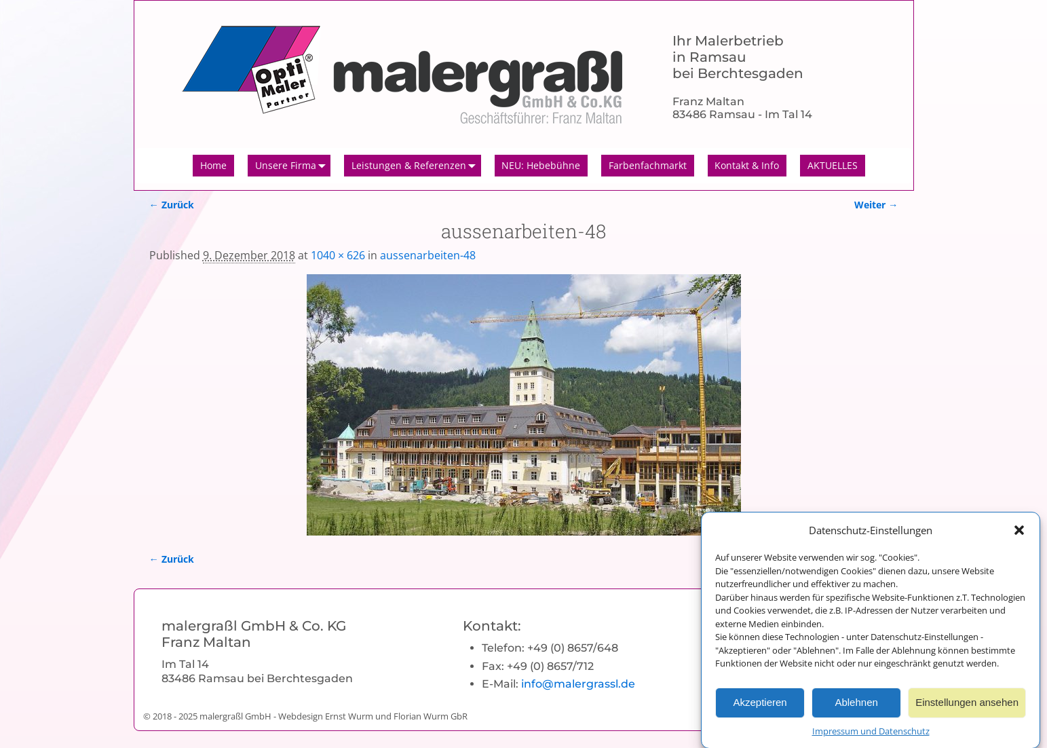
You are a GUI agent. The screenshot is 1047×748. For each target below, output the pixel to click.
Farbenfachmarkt (648, 165)
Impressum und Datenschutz (871, 736)
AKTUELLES (832, 165)
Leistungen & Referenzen (416, 165)
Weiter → (876, 204)
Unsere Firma (293, 165)
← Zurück (171, 204)
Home (213, 165)
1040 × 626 (338, 255)
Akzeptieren (759, 707)
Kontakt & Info (747, 165)
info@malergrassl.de (578, 683)
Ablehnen (856, 707)
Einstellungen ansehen (967, 707)
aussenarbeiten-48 (428, 255)
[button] (1019, 535)
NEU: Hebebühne (540, 165)
